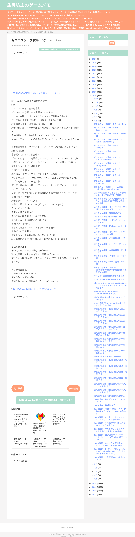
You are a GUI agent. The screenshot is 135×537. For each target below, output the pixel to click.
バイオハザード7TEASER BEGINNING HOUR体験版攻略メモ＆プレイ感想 (110, 269)
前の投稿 (73, 388)
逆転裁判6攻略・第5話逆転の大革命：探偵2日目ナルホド (110, 334)
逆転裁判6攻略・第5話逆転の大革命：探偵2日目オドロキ (110, 340)
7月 (96, 117)
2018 (94, 88)
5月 (96, 464)
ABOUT (10, 25)
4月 (96, 468)
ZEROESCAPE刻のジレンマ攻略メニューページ (37, 93)
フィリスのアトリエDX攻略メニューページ (73, 18)
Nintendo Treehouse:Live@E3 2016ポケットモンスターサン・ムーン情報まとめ (110, 285)
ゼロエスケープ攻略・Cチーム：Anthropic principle (108, 170)
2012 (94, 494)
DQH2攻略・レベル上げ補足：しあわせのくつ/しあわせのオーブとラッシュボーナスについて (110, 451)
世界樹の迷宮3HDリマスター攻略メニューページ (89, 12)
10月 (96, 106)
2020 (94, 81)
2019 (94, 85)
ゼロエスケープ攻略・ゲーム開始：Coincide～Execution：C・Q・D (110, 188)
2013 (94, 491)
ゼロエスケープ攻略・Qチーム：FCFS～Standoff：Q (108, 140)
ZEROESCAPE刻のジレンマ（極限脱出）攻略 (59, 49)
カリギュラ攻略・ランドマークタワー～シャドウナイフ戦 (110, 233)
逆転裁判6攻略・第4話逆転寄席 (107, 356)
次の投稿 (18, 388)
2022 (94, 73)
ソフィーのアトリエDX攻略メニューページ (26, 22)
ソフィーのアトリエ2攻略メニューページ (64, 22)
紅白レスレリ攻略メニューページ (21, 28)
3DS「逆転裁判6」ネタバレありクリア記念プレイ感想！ (110, 304)
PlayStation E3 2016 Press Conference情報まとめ (106, 292)
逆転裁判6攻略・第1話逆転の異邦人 (109, 396)
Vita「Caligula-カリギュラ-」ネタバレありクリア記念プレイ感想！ (110, 194)
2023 (94, 70)
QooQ (72, 536)
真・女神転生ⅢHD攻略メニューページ (67, 15)
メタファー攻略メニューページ (20, 12)
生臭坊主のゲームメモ (29, 5)
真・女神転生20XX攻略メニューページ (67, 25)
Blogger (71, 527)
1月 (96, 479)
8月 (96, 113)
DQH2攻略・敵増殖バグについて (108, 405)
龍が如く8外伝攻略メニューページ (51, 12)
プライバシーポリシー (113, 22)
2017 (94, 92)
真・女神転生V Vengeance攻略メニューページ (27, 15)
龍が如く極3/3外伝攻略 (74, 28)
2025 (94, 62)
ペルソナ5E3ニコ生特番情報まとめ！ (110, 276)
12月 (96, 99)
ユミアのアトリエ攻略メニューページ (32, 25)
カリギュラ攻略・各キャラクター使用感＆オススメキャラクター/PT (110, 208)
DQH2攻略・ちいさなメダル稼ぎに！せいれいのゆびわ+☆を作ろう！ (110, 444)
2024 (94, 66)
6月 (96, 121)
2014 (94, 487)
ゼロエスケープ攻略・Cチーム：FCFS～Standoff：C (108, 158)
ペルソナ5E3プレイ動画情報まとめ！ (110, 279)
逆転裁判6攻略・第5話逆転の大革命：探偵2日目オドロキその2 (110, 328)
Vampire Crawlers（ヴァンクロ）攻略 (103, 28)
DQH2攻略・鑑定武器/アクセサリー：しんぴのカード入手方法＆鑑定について (110, 437)
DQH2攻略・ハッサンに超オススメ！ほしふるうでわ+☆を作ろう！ (110, 418)
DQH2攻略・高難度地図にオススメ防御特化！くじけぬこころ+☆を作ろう (110, 411)
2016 (94, 96)
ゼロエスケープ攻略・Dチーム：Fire (110, 124)
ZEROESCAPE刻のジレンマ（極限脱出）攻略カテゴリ (45, 400)
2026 (94, 59)
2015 (94, 483)
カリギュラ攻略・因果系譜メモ (107, 216)
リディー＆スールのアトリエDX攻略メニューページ (29, 18)
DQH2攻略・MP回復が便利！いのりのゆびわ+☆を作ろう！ (109, 424)
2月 (96, 475)
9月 (96, 110)
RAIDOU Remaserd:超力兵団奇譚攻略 (103, 25)
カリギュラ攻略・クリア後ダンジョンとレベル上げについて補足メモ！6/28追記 (110, 201)
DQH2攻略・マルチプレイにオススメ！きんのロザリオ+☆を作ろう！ (110, 430)
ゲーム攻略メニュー (93, 22)
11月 (96, 102)
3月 (96, 471)
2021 (94, 77)
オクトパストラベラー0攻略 (50, 28)
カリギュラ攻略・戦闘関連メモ (107, 213)
